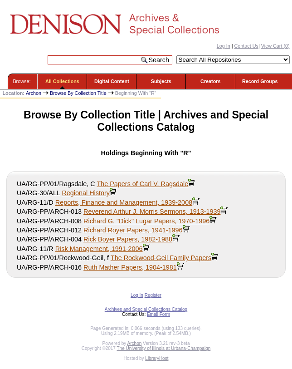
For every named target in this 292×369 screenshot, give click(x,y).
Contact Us (246, 46)
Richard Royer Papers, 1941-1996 (132, 230)
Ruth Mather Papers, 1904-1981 (130, 267)
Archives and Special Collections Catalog (146, 309)
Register (153, 295)
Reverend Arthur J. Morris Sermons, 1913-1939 (151, 211)
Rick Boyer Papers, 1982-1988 (127, 239)
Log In (223, 46)
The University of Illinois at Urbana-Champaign (164, 348)
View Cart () (275, 46)
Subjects (161, 81)
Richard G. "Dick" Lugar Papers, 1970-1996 (146, 221)
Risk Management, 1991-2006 (99, 248)
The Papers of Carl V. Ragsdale (142, 183)
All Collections (62, 81)
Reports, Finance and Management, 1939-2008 (123, 202)
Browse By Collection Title (78, 93)
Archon (33, 93)
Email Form (158, 314)
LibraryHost (156, 358)
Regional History (86, 193)
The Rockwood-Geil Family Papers (161, 257)
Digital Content (111, 81)
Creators (210, 81)
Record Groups (260, 81)
